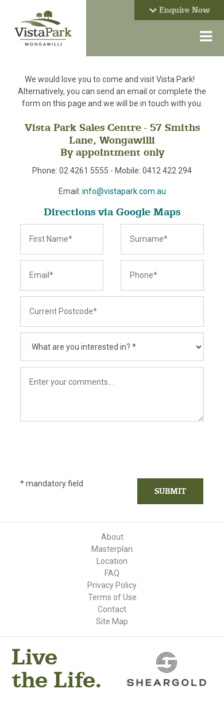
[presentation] (87, 444)
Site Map (112, 621)
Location (112, 561)
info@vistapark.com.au (124, 191)
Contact (112, 609)
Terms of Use (112, 597)
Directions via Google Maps (112, 212)
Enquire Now (179, 9)
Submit (170, 491)
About (112, 537)
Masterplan (112, 549)
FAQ (112, 573)
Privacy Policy (112, 585)
